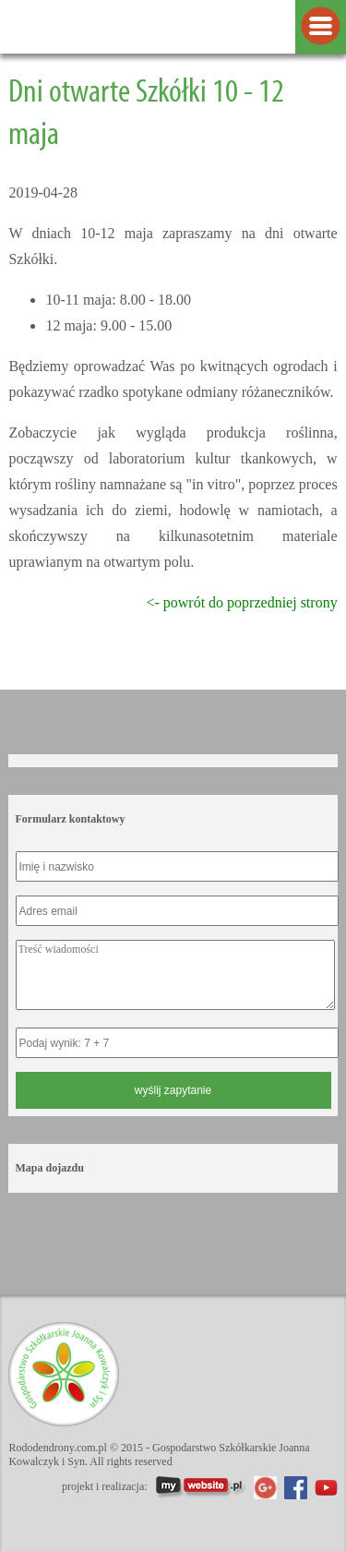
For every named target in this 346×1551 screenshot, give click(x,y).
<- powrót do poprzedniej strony (241, 602)
